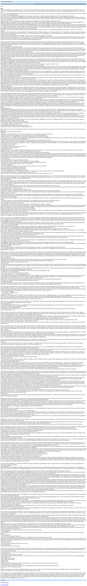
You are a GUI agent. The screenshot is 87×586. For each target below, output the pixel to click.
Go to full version (4, 584)
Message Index (5, 582)
